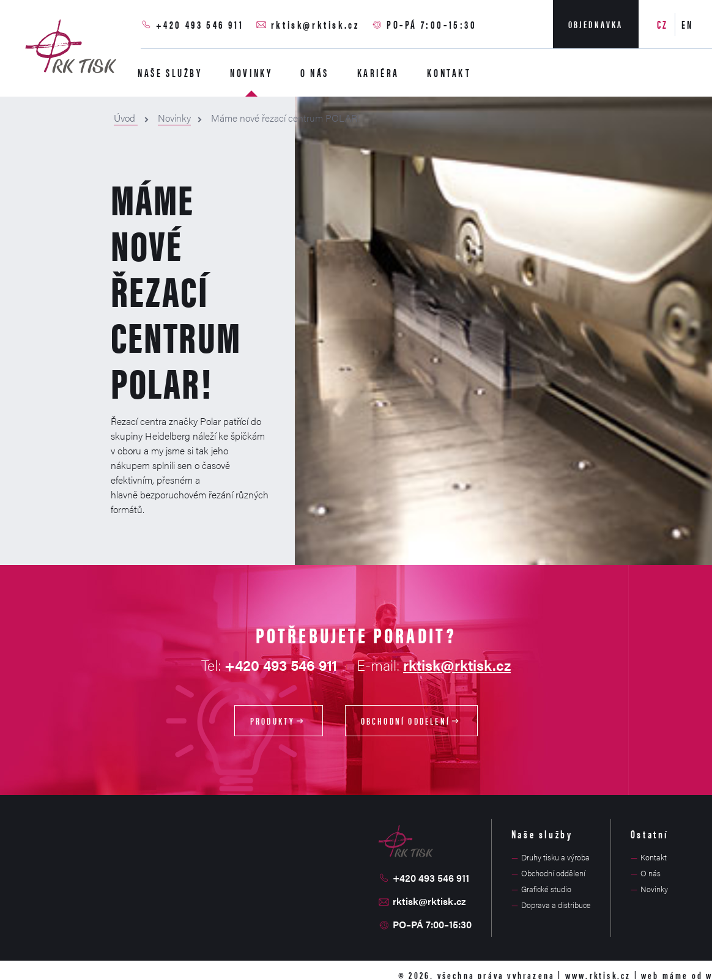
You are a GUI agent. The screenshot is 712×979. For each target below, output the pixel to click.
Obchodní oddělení (411, 721)
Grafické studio (546, 889)
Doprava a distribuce (556, 905)
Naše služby (170, 72)
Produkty (278, 721)
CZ (663, 24)
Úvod (126, 118)
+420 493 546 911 (200, 24)
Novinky (251, 72)
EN (687, 24)
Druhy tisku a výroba (555, 857)
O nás (314, 72)
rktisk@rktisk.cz (315, 24)
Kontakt (449, 72)
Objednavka (595, 24)
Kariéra (378, 72)
